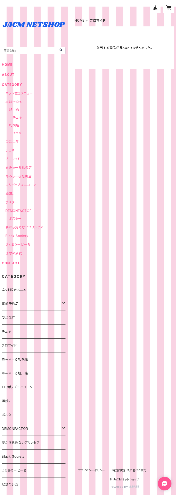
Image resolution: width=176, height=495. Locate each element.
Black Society (16, 236)
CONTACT (11, 263)
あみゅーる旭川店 (18, 176)
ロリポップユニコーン (20, 185)
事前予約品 (13, 102)
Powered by (124, 486)
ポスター (11, 202)
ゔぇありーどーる (17, 244)
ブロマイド (12, 159)
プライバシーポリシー (91, 470)
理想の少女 (13, 253)
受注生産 (12, 141)
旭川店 (14, 110)
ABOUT (8, 75)
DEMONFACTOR (18, 211)
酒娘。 (9, 193)
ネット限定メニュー (19, 93)
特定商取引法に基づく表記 (129, 470)
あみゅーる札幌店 (18, 167)
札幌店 (14, 125)
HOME (80, 20)
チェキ (17, 117)
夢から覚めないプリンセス (24, 227)
